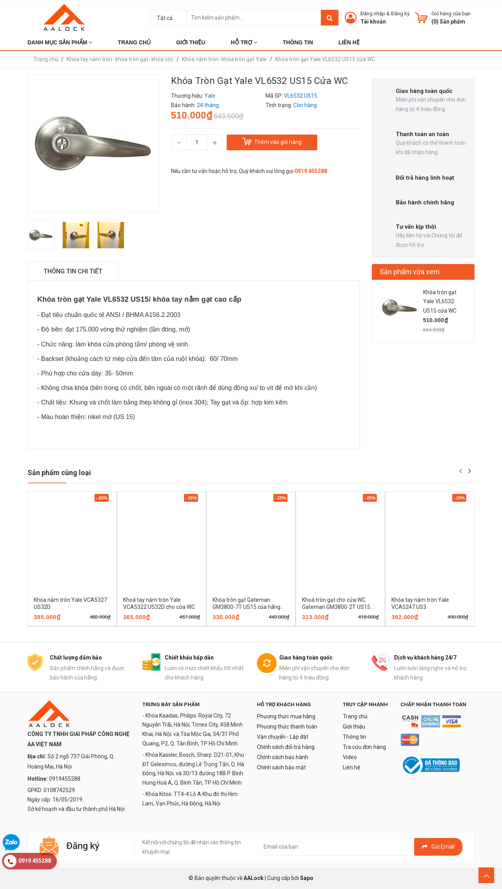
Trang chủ (355, 716)
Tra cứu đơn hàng (364, 747)
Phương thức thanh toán (287, 726)
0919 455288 (311, 171)
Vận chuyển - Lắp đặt (282, 737)
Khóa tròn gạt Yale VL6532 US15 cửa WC (440, 301)
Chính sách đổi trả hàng (286, 747)
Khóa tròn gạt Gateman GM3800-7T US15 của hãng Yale (246, 607)
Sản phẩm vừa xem (410, 272)
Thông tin (354, 737)
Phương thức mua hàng (286, 716)
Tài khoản (373, 21)
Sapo (306, 878)
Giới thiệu (354, 726)
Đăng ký (400, 13)
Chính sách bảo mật (281, 767)
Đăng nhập (372, 13)
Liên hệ (351, 767)
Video (350, 757)
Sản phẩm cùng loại (59, 472)
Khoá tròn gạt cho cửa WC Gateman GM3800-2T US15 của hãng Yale (336, 607)
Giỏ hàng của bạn (451, 13)
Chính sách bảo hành (282, 757)
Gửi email (438, 846)
